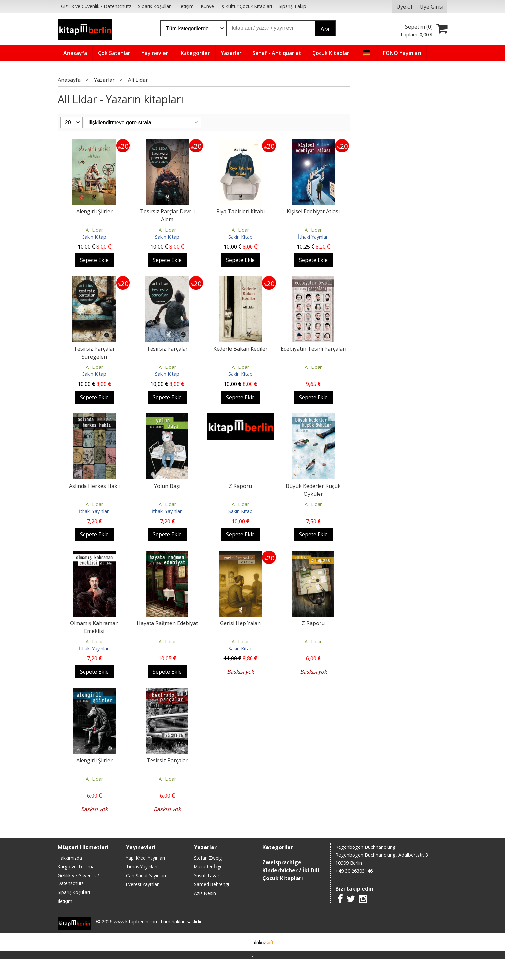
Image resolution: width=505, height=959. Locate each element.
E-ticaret (242, 941)
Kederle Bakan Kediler (240, 348)
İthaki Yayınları (313, 237)
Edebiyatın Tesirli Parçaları (313, 348)
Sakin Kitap (94, 237)
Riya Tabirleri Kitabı (240, 211)
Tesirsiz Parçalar (167, 348)
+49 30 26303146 (354, 871)
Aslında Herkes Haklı (94, 486)
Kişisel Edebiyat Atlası (313, 211)
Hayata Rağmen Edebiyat (167, 623)
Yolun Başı (167, 486)
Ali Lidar (94, 230)
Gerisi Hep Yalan (240, 623)
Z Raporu (240, 486)
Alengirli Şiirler (94, 211)
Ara (324, 29)
